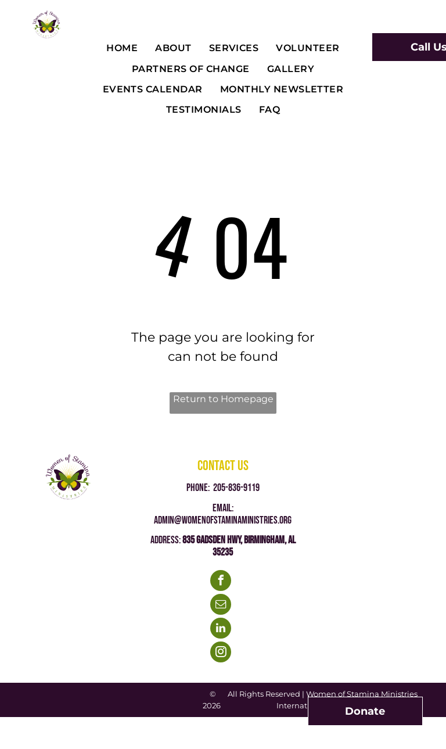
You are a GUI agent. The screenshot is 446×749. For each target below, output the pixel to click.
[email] (220, 606)
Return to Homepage (223, 398)
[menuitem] (122, 48)
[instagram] (220, 653)
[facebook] (220, 582)
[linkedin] (220, 630)
